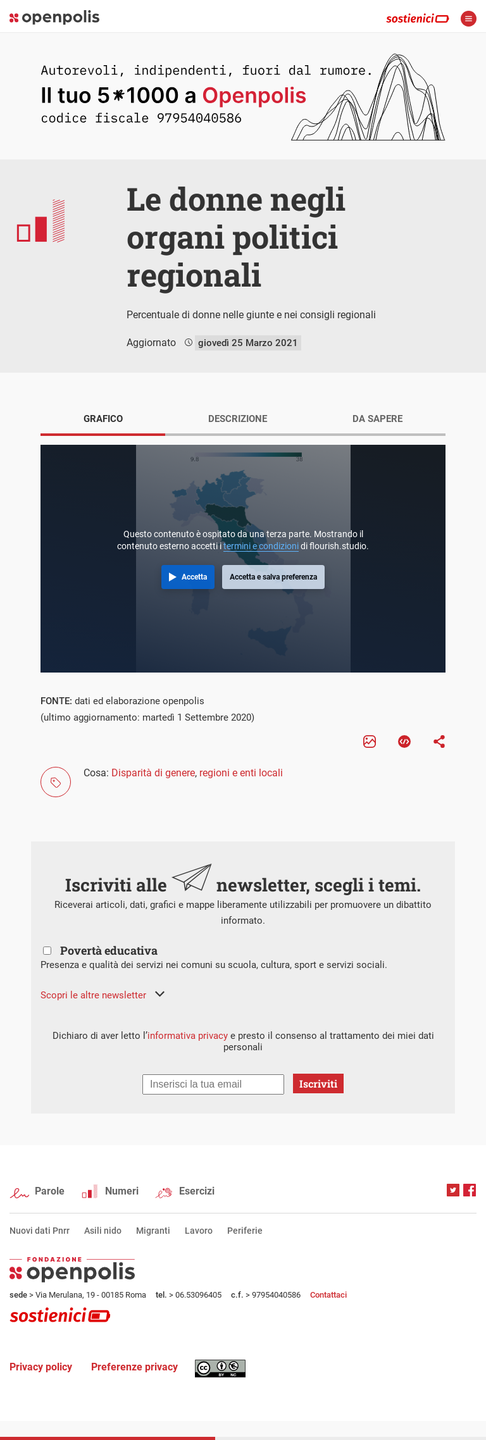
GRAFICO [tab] (103, 419)
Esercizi (197, 1191)
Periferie (245, 1231)
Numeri (122, 1191)
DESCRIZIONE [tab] (237, 419)
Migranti (153, 1231)
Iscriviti (318, 1083)
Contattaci (328, 1295)
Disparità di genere (153, 773)
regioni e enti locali (241, 773)
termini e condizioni (261, 546)
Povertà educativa (109, 950)
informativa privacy (187, 1035)
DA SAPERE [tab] (377, 419)
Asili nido (103, 1231)
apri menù (469, 19)
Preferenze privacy (134, 1367)
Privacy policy (40, 1367)
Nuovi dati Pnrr (39, 1231)
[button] (102, 995)
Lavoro (199, 1231)
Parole (50, 1191)
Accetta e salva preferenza (273, 577)
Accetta (194, 577)
